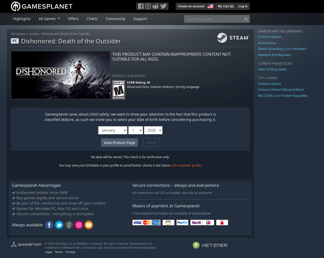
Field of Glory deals (272, 69)
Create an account (191, 6)
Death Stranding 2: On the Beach (282, 48)
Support (140, 18)
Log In (243, 6)
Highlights (22, 18)
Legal (48, 252)
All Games (18, 34)
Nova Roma (267, 43)
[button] (210, 5)
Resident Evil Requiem (274, 54)
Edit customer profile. (187, 165)
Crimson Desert (269, 36)
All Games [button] (48, 18)
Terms (59, 252)
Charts (92, 18)
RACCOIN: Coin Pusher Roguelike (283, 95)
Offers (73, 18)
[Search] (246, 19)
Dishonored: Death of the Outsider (66, 34)
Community (115, 18)
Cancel (151, 142)
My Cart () (226, 6)
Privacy (70, 252)
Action (33, 34)
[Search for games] (213, 19)
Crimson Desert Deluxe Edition (281, 89)
